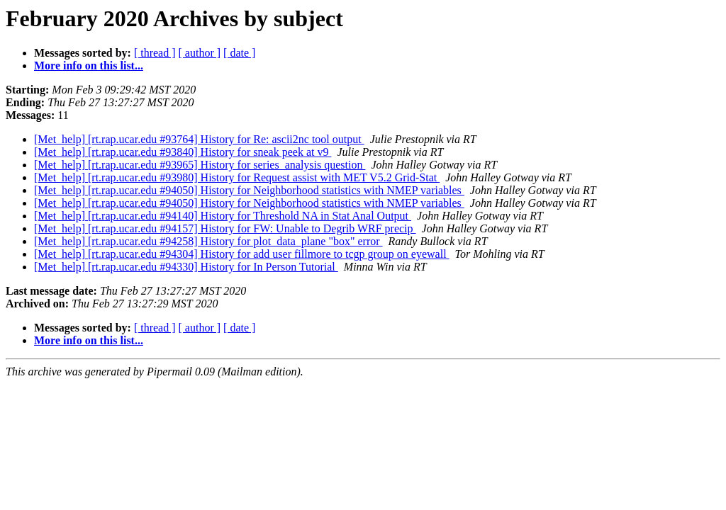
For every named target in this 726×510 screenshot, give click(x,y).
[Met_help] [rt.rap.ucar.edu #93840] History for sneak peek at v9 (182, 152)
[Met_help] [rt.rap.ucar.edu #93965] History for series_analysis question (199, 165)
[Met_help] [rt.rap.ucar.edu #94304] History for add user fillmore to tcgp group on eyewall (241, 254)
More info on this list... (88, 66)
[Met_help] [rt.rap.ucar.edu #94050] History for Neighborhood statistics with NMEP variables (249, 190)
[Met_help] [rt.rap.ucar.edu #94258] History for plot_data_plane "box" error (208, 241)
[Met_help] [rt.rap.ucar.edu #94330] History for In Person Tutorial (186, 267)
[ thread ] (155, 53)
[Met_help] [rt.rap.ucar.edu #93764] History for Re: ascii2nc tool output (199, 139)
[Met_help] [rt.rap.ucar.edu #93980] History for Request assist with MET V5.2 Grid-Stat (237, 177)
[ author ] (200, 53)
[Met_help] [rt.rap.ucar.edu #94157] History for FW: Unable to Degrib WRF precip (225, 228)
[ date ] (239, 53)
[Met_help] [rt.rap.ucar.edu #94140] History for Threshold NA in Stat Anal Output (222, 216)
